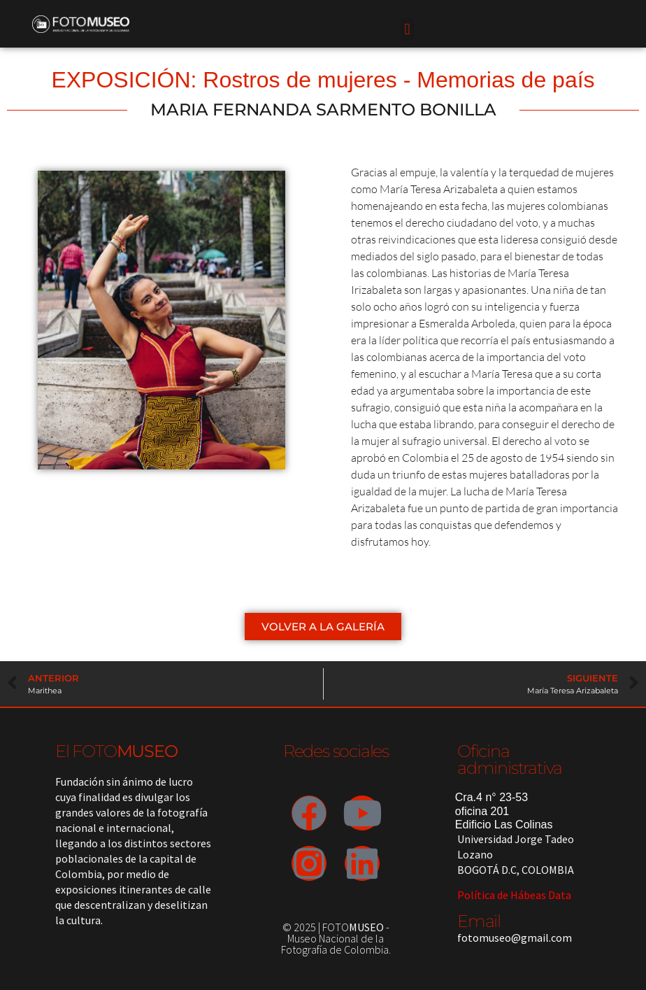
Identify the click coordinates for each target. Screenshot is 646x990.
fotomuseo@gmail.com (514, 938)
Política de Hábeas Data (514, 895)
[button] (407, 29)
